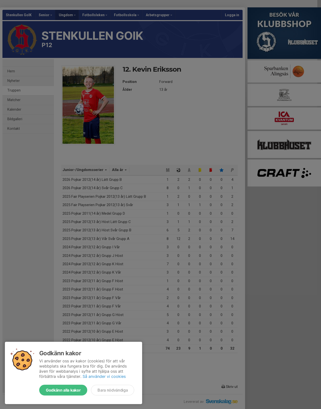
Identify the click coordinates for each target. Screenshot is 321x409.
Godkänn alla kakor (63, 390)
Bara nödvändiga (113, 390)
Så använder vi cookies (104, 376)
